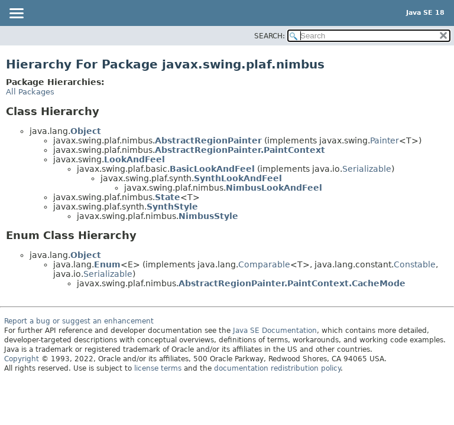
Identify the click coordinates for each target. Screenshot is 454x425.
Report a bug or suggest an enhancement (79, 321)
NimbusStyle (208, 216)
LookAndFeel (134, 159)
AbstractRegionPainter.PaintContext (240, 150)
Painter (384, 140)
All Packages (30, 91)
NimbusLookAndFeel (274, 187)
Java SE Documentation (275, 330)
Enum (107, 264)
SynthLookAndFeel (238, 178)
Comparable (264, 264)
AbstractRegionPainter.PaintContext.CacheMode (292, 283)
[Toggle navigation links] (16, 14)
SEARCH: (269, 36)
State (167, 197)
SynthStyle (172, 206)
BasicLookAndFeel (212, 169)
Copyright (21, 359)
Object (85, 131)
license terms (157, 368)
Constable (415, 264)
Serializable (366, 169)
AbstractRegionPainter (208, 140)
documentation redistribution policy (277, 368)
